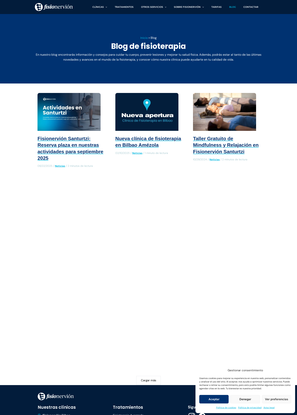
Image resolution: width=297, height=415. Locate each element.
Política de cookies (226, 407)
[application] (125, 7)
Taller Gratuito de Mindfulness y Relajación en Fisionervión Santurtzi (224, 145)
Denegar (245, 399)
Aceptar (214, 399)
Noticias (60, 166)
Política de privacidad (250, 407)
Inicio (144, 38)
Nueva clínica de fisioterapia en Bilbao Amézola (142, 145)
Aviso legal (269, 407)
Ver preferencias (276, 399)
